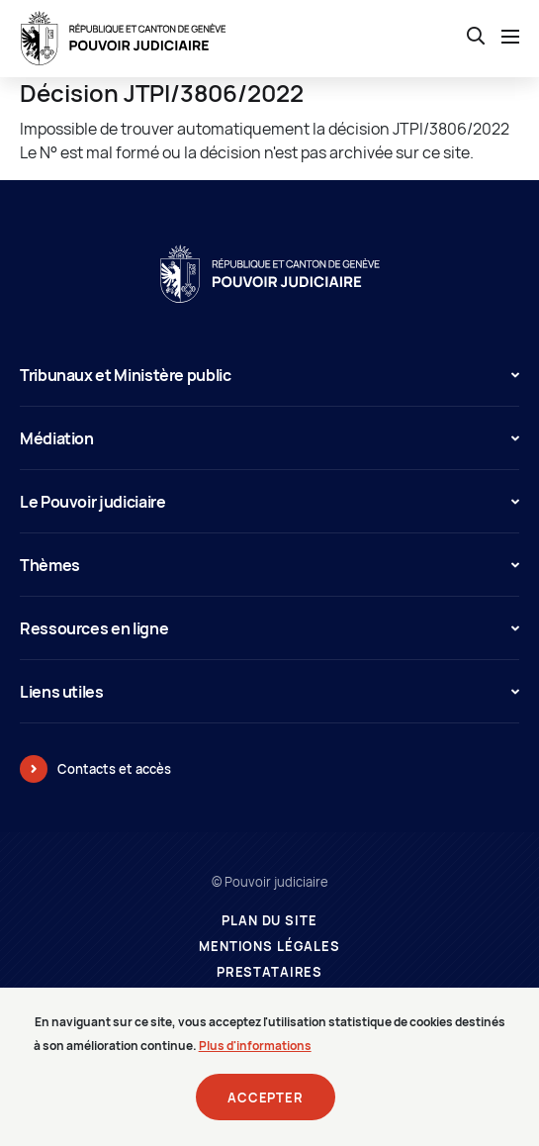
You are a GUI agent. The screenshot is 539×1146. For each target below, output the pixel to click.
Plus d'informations (255, 1053)
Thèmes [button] (269, 565)
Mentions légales (269, 946)
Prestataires (269, 972)
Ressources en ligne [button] (269, 628)
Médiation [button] (269, 438)
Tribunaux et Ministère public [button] (269, 375)
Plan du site (269, 920)
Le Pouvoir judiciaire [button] (269, 502)
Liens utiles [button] (269, 692)
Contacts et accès (114, 769)
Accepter (265, 1105)
